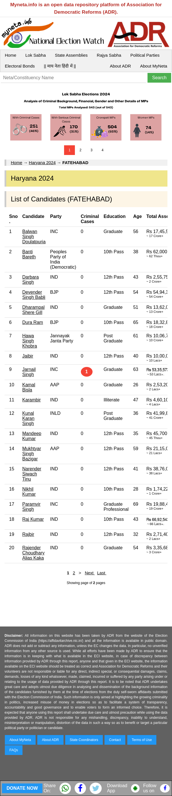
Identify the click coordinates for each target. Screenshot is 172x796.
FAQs (13, 750)
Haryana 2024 (42, 162)
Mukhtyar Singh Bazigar (31, 453)
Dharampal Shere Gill (33, 310)
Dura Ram (32, 322)
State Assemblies (71, 55)
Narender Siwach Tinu (31, 473)
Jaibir (27, 356)
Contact (115, 740)
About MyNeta (153, 66)
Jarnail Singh (29, 372)
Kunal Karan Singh (28, 418)
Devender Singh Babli (33, 295)
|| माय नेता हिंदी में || (60, 66)
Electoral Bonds (20, 66)
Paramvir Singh (31, 507)
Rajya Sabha (109, 55)
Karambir (31, 399)
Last (102, 572)
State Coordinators (84, 740)
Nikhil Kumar (29, 492)
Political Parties (145, 55)
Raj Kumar (33, 519)
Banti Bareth (29, 254)
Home (10, 55)
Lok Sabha (35, 55)
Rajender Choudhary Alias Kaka (33, 552)
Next (90, 572)
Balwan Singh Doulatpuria (34, 236)
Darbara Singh (30, 280)
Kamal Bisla (28, 387)
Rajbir (28, 534)
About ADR (120, 66)
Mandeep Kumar (31, 436)
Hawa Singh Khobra (29, 340)
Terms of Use (142, 740)
